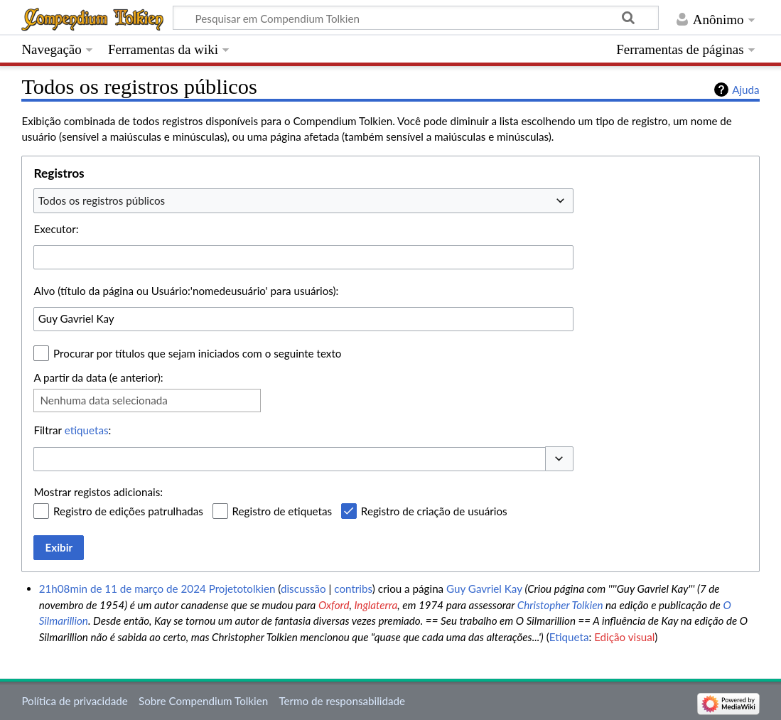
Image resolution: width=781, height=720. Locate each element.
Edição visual (624, 636)
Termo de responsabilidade (342, 700)
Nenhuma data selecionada (103, 400)
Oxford (334, 604)
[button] (559, 458)
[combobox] (303, 200)
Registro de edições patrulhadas (128, 511)
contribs (353, 588)
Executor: (55, 228)
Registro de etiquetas (282, 511)
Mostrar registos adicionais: (98, 491)
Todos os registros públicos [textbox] (102, 200)
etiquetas (87, 430)
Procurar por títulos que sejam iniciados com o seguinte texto (197, 353)
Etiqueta (569, 636)
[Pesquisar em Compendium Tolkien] (415, 17)
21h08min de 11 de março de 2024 (122, 588)
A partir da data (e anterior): (98, 377)
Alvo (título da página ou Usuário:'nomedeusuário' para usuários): (185, 290)
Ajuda (745, 89)
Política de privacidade (74, 700)
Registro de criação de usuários (434, 511)
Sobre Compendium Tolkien (203, 700)
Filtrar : (72, 430)
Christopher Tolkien (560, 604)
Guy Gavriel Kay (484, 588)
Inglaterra (375, 604)
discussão (303, 588)
